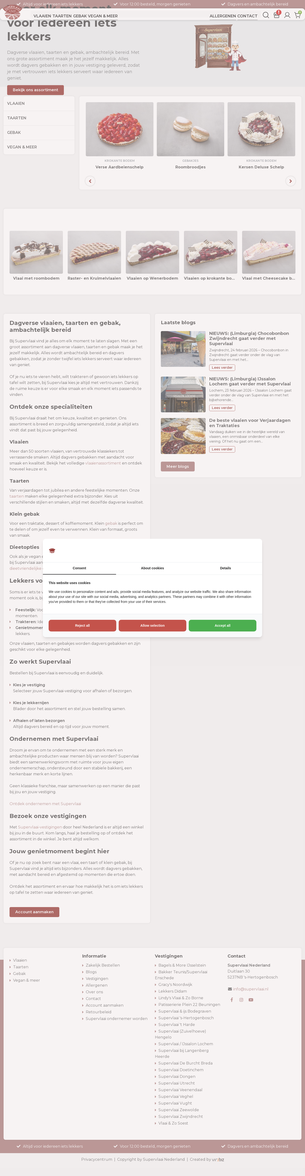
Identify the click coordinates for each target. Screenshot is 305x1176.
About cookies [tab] (152, 568)
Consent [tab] (79, 568)
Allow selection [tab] (152, 625)
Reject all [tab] (82, 625)
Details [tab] (225, 568)
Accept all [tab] (222, 625)
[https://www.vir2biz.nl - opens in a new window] (250, 550)
